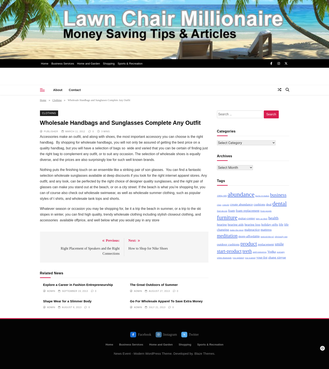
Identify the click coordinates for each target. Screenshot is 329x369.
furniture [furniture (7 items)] (227, 217)
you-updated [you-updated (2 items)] (238, 258)
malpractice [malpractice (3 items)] (252, 229)
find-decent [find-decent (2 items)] (222, 211)
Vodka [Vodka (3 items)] (271, 251)
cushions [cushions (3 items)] (259, 204)
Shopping (109, 63)
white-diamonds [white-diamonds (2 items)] (224, 258)
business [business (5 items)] (278, 195)
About (57, 90)
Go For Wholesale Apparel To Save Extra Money (166, 301)
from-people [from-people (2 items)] (266, 211)
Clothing (49, 113)
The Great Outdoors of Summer (154, 285)
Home (45, 63)
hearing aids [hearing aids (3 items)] (236, 224)
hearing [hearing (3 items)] (222, 224)
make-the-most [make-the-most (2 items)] (236, 230)
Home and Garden (88, 63)
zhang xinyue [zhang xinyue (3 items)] (277, 257)
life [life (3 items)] (281, 224)
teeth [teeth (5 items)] (247, 251)
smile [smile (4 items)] (279, 244)
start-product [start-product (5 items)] (229, 251)
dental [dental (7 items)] (279, 203)
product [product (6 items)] (248, 244)
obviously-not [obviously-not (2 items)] (281, 236)
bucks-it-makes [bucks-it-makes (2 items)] (262, 196)
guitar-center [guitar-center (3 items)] (246, 218)
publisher (51, 131)
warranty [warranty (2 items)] (281, 252)
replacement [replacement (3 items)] (266, 244)
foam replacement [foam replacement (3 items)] (248, 210)
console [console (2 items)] (225, 205)
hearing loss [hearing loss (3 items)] (252, 224)
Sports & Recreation (130, 63)
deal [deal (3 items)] (269, 204)
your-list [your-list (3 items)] (261, 257)
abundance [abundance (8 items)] (241, 194)
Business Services (62, 63)
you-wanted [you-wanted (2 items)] (250, 258)
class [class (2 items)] (219, 205)
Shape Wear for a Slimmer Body (67, 301)
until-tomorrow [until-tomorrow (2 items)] (260, 252)
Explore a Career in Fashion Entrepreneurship (78, 285)
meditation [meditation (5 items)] (227, 235)
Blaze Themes (204, 353)
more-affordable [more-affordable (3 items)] (249, 236)
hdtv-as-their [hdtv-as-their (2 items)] (261, 219)
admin (51, 291)
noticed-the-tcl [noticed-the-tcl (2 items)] (267, 236)
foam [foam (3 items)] (231, 210)
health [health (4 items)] (273, 218)
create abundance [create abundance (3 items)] (241, 204)
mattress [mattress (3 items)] (266, 229)
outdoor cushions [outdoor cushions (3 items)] (228, 244)
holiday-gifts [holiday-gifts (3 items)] (269, 224)
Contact (75, 90)
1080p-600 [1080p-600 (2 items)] (222, 196)
